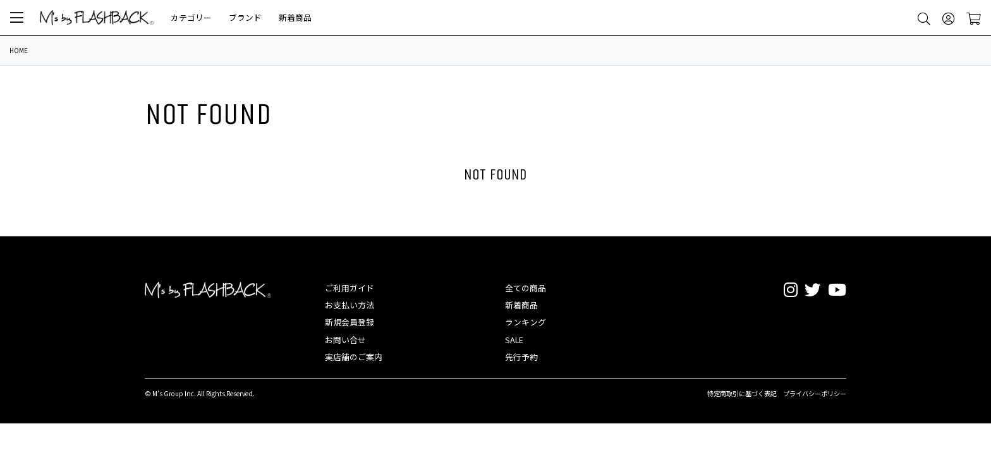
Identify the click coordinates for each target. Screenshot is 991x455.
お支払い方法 (349, 305)
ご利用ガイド (349, 288)
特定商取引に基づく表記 (742, 393)
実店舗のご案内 (353, 357)
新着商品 (295, 17)
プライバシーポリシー (814, 393)
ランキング (525, 322)
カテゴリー (191, 17)
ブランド (245, 17)
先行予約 (521, 357)
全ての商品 (525, 288)
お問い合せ (345, 340)
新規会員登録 (349, 322)
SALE (514, 340)
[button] (16, 17)
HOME (18, 50)
